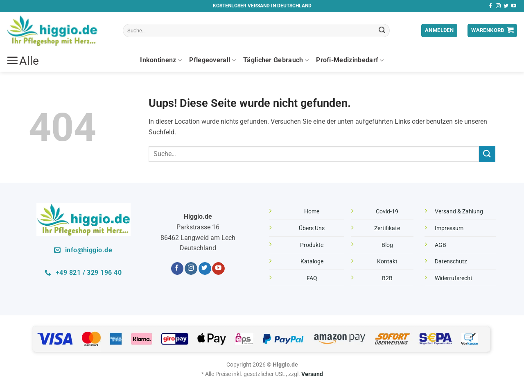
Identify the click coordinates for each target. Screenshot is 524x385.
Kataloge (311, 261)
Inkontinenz (161, 60)
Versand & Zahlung (459, 211)
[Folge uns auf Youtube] (513, 6)
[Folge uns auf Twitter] (506, 6)
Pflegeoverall (212, 60)
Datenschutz (451, 261)
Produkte (311, 245)
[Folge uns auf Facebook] (490, 6)
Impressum (449, 228)
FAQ (312, 278)
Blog (387, 245)
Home (311, 211)
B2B (387, 278)
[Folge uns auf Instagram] (498, 6)
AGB (440, 245)
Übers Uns (312, 228)
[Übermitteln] (382, 31)
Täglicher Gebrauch (276, 60)
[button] (439, 30)
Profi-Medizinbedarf (350, 60)
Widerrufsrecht (453, 278)
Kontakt (387, 261)
